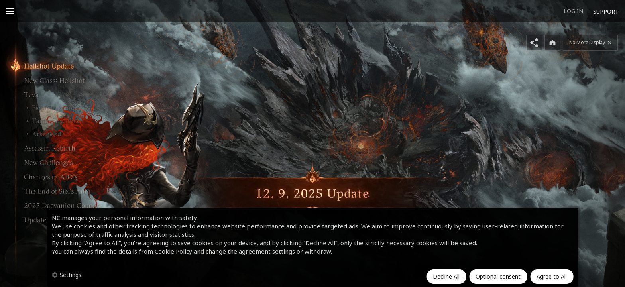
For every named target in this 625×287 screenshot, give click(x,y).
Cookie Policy (173, 251)
